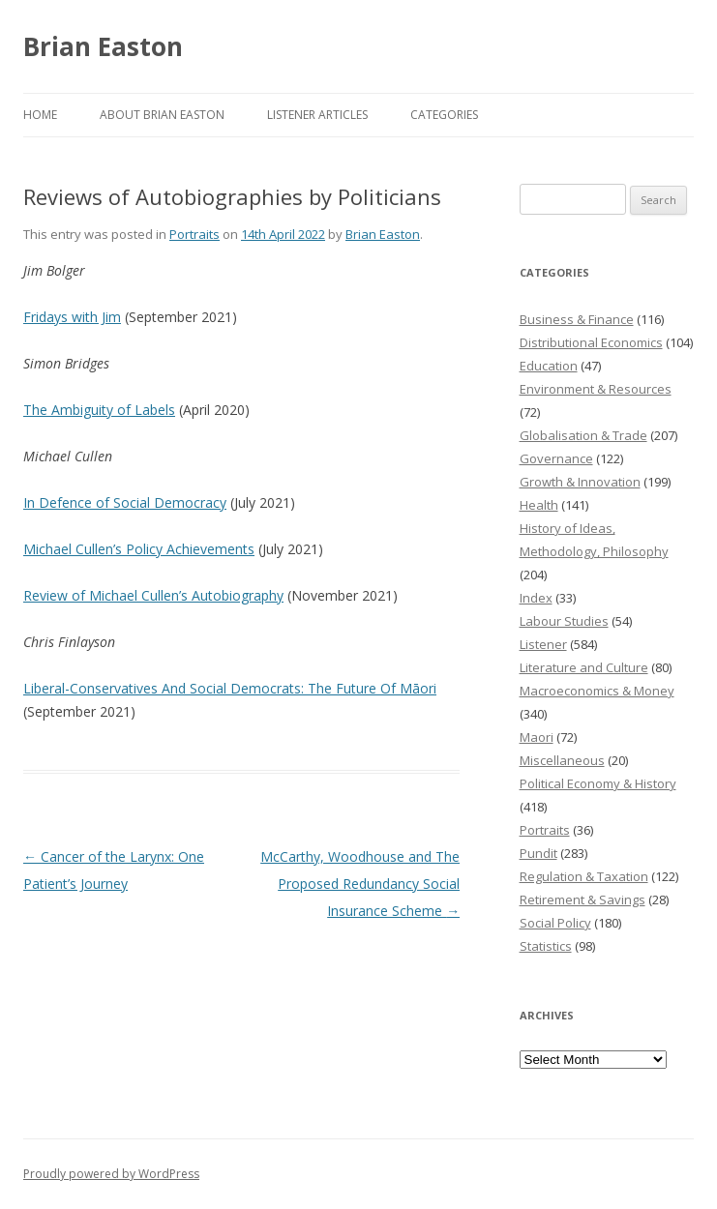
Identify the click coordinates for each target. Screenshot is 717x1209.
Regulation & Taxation (584, 876)
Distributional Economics (591, 342)
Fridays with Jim (72, 317)
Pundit (538, 853)
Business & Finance (577, 319)
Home (40, 114)
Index (536, 597)
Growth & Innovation (580, 481)
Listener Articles (317, 114)
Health (539, 505)
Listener (543, 644)
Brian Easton (103, 46)
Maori (536, 737)
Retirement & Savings (582, 899)
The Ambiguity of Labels (99, 409)
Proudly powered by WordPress (111, 1173)
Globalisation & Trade (583, 435)
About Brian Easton (162, 114)
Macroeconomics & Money (597, 690)
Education (549, 365)
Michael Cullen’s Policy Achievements (138, 549)
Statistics (546, 946)
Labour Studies (564, 621)
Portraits (194, 234)
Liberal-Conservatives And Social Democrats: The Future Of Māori (229, 688)
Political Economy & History (598, 783)
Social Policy (555, 922)
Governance (556, 458)
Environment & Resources (596, 389)
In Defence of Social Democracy (124, 502)
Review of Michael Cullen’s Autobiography (153, 595)
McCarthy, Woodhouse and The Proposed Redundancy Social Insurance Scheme (360, 883)
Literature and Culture (584, 667)
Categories (444, 114)
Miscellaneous (562, 760)
